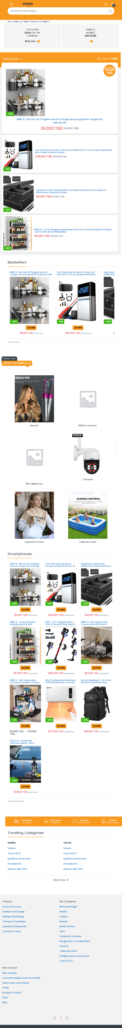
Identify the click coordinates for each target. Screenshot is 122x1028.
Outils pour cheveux (70, 936)
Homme (64, 946)
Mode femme (67, 926)
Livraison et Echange (13, 911)
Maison (63, 911)
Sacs (62, 931)
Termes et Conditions (14, 921)
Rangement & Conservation (75, 941)
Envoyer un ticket (11, 992)
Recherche (109, 11)
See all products (16, 801)
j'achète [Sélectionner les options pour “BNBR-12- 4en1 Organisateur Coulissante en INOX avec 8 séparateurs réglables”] (96, 667)
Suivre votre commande (15, 982)
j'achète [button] (31, 327)
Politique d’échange (13, 916)
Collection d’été (68, 951)
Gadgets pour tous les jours (74, 956)
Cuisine (64, 916)
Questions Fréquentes (14, 926)
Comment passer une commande (21, 978)
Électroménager (68, 906)
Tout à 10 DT (66, 960)
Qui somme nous (11, 906)
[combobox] (56, 11)
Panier (5, 987)
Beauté (63, 921)
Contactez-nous (11, 931)
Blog (4, 1002)
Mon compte (9, 973)
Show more (13, 342)
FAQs (5, 997)
